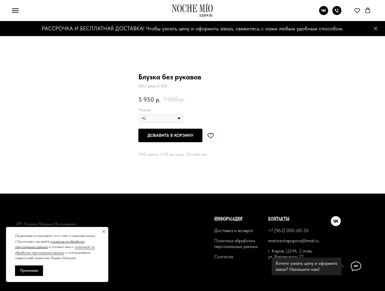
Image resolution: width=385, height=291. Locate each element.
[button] (357, 10)
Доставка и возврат (233, 230)
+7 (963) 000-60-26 (288, 230)
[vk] (323, 13)
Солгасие (223, 256)
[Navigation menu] (15, 10)
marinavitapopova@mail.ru (293, 241)
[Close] (375, 28)
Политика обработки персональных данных (236, 243)
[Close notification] (104, 231)
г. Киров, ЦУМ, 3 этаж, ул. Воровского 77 (290, 253)
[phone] (336, 13)
